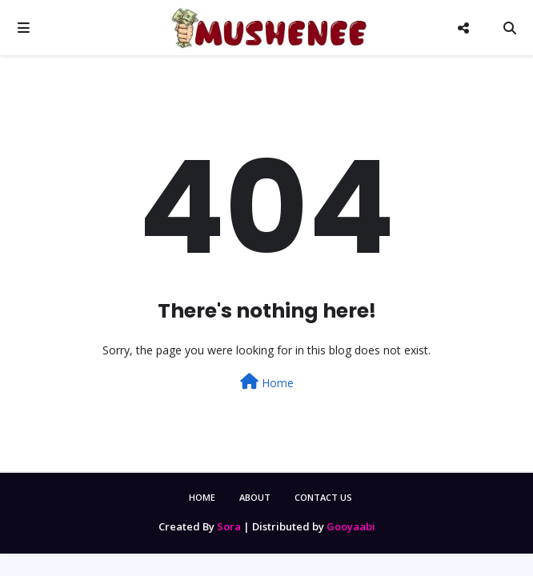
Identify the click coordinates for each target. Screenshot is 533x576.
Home (267, 382)
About (255, 497)
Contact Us (323, 497)
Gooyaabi (351, 526)
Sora (229, 526)
